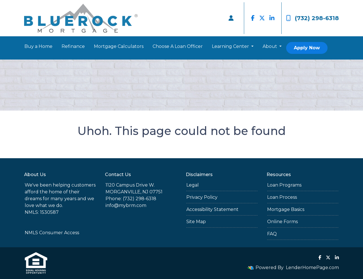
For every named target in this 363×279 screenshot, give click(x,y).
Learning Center (231, 46)
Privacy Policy (202, 197)
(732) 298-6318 (312, 18)
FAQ (272, 233)
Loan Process (282, 197)
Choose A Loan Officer (178, 46)
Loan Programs (284, 185)
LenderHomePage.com (312, 267)
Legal (192, 185)
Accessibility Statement (212, 209)
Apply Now (307, 47)
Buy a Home (38, 46)
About (270, 46)
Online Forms (282, 221)
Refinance (73, 46)
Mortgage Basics (285, 209)
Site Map (196, 221)
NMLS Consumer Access (52, 232)
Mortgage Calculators (118, 46)
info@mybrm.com (125, 205)
